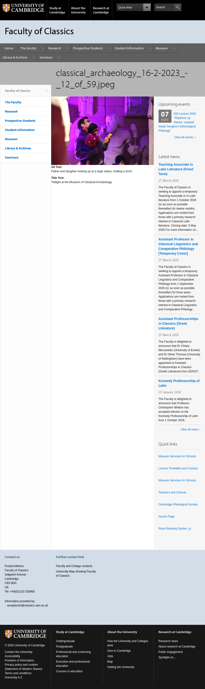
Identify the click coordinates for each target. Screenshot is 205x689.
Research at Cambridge (101, 10)
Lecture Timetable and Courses (178, 468)
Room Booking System (173, 528)
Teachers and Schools (172, 492)
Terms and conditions (18, 673)
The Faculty (28, 48)
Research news (168, 641)
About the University (78, 10)
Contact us (12, 557)
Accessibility (12, 656)
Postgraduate (64, 646)
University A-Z (13, 677)
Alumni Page (167, 516)
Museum (162, 48)
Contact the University (18, 652)
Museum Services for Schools (177, 456)
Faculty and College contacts (74, 566)
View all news (189, 429)
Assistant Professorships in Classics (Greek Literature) (178, 323)
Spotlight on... (167, 657)
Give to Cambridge (119, 650)
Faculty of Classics (17, 92)
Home (9, 48)
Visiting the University (120, 667)
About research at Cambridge (177, 646)
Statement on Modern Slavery (23, 669)
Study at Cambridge (57, 10)
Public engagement (171, 652)
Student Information (129, 48)
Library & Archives (15, 57)
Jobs (110, 656)
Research (54, 48)
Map (110, 661)
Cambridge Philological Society (178, 504)
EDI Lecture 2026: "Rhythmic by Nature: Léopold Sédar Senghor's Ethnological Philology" (178, 122)
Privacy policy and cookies (21, 664)
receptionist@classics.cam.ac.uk (27, 605)
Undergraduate (65, 641)
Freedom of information (19, 660)
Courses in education (69, 671)
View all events (183, 137)
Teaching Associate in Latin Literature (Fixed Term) (176, 169)
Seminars (46, 57)
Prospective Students (88, 48)
